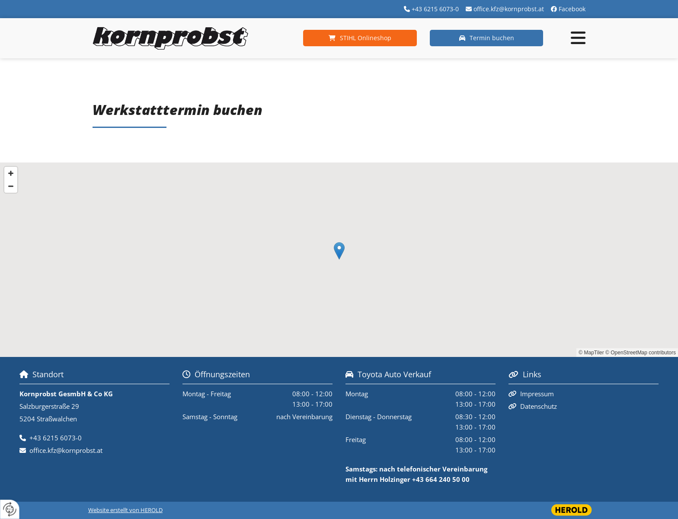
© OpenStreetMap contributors (640, 353)
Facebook (572, 9)
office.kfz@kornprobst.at (508, 9)
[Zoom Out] (10, 186)
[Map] (339, 259)
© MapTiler (591, 353)
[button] (360, 38)
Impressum (537, 393)
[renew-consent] (9, 509)
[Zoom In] (10, 173)
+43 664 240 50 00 (441, 479)
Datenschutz (538, 406)
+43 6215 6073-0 (435, 9)
